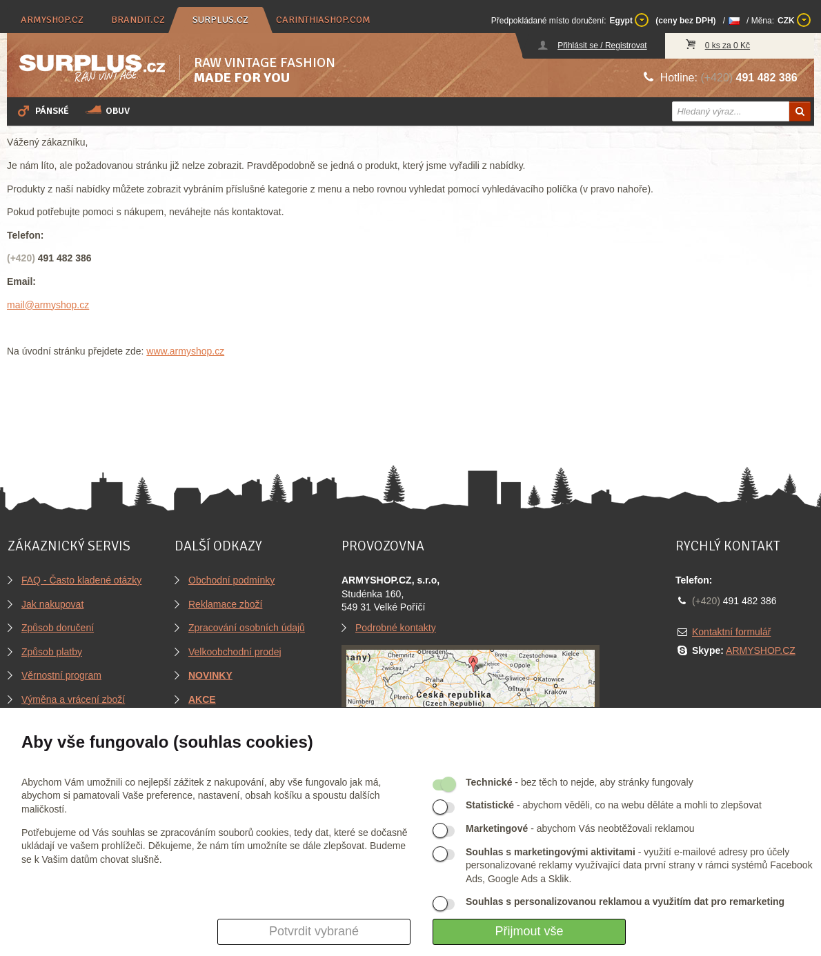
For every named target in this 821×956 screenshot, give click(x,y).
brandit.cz (138, 20)
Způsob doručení (57, 627)
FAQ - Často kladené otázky (81, 580)
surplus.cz (220, 20)
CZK (794, 20)
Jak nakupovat (52, 604)
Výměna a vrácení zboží (73, 699)
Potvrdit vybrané (314, 931)
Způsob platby (51, 651)
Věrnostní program (61, 675)
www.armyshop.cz (185, 351)
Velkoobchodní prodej (234, 651)
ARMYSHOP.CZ (760, 650)
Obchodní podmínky (231, 580)
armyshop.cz (52, 20)
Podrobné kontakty (395, 627)
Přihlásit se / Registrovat (601, 45)
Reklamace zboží (225, 604)
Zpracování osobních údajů (246, 627)
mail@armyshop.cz (48, 304)
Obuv (108, 110)
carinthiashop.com (323, 20)
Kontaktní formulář (731, 631)
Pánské (42, 110)
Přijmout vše (529, 931)
